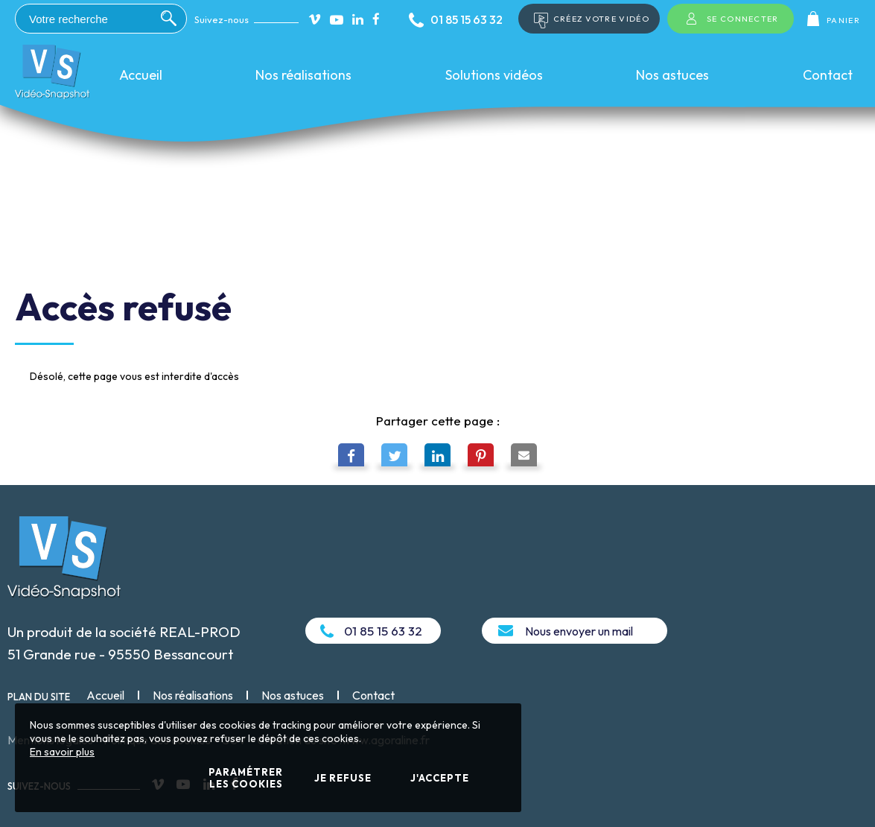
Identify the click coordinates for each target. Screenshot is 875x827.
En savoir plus (62, 751)
